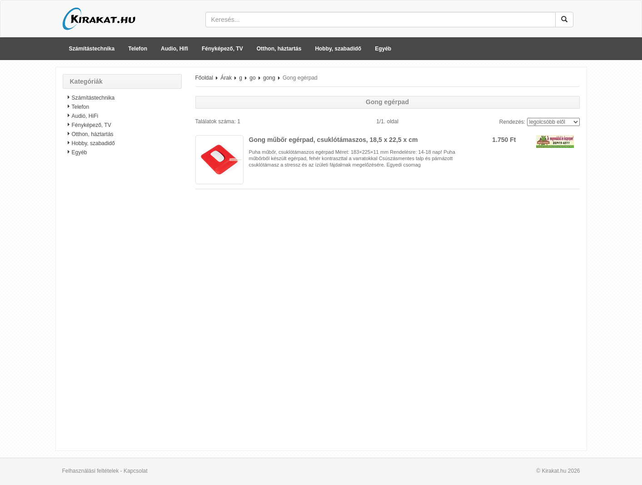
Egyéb (383, 48)
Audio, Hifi (174, 48)
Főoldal (204, 78)
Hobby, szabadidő (338, 48)
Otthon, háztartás (279, 48)
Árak (226, 78)
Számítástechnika (92, 48)
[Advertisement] (122, 307)
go (252, 78)
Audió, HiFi (85, 116)
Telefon (137, 48)
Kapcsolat (136, 471)
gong (269, 78)
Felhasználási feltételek (90, 471)
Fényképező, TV (222, 48)
